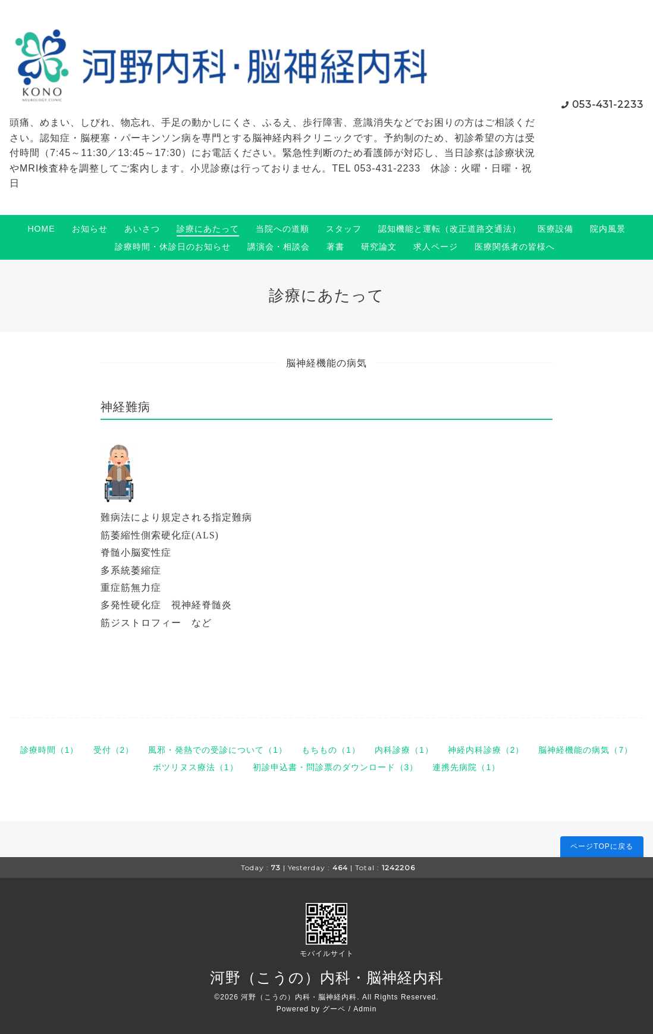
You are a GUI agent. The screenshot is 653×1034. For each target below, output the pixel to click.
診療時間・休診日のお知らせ (173, 246)
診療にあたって (208, 228)
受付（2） (113, 750)
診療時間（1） (49, 750)
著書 (335, 246)
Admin (364, 1009)
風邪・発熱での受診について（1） (217, 750)
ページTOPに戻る (601, 846)
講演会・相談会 (278, 246)
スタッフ (344, 228)
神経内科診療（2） (486, 750)
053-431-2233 (607, 104)
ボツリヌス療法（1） (195, 767)
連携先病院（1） (466, 767)
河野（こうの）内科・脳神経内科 (327, 977)
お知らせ (90, 228)
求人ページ (435, 246)
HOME (41, 228)
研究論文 (379, 246)
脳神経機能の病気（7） (585, 750)
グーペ (334, 1009)
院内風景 (608, 228)
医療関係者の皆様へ (515, 246)
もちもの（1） (331, 750)
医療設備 (555, 228)
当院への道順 (282, 228)
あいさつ (142, 228)
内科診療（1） (404, 750)
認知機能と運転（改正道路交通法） (449, 228)
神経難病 (125, 406)
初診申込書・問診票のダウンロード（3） (336, 767)
